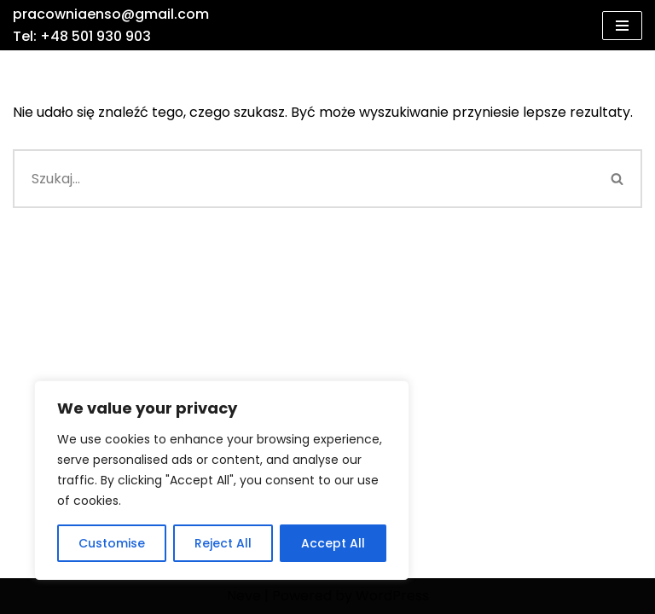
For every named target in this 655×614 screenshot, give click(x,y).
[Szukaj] (303, 178)
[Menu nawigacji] (622, 25)
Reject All (223, 543)
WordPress (392, 595)
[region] (221, 480)
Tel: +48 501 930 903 (82, 36)
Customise (111, 543)
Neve (244, 595)
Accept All (333, 543)
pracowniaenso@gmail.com (111, 14)
